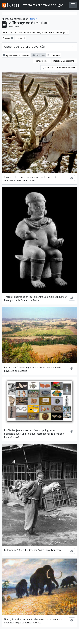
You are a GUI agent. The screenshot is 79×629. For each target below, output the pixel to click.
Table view (53, 55)
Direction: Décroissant (63, 60)
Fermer (33, 18)
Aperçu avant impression (16, 55)
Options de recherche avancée (24, 46)
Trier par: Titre (41, 60)
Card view (39, 55)
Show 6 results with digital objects (59, 67)
